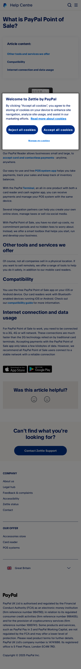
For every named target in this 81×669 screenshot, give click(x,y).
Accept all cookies (58, 130)
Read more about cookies (48, 118)
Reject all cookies (22, 130)
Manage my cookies (39, 140)
